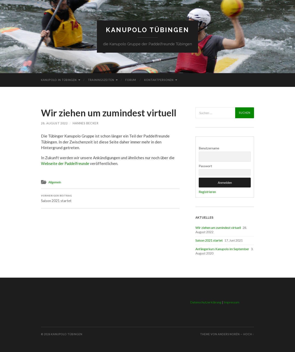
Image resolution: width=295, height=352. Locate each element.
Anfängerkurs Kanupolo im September (222, 249)
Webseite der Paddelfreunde (66, 163)
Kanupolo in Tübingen (59, 79)
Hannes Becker (86, 123)
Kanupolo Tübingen (147, 30)
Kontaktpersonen (159, 79)
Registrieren (207, 192)
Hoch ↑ (248, 334)
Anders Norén (229, 334)
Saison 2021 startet (56, 198)
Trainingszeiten (101, 79)
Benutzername (209, 148)
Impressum (231, 302)
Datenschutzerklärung (205, 302)
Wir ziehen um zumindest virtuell (218, 227)
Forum (130, 79)
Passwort (205, 166)
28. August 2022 (54, 123)
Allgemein (55, 182)
